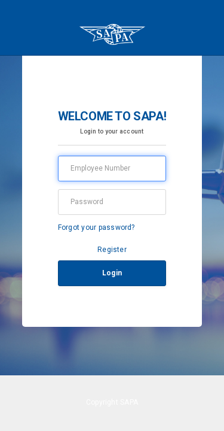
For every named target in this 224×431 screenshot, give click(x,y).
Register (112, 249)
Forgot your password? (96, 227)
